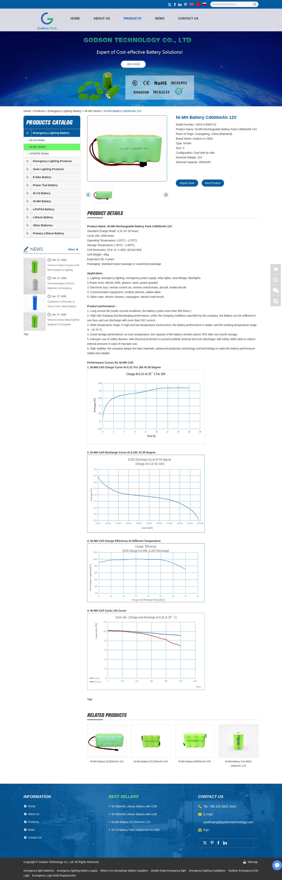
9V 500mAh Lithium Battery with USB (134, 814)
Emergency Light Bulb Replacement (54, 875)
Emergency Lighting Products (52, 161)
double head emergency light (169, 870)
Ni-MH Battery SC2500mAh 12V (107, 761)
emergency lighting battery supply (77, 870)
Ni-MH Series (93, 111)
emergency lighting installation (207, 870)
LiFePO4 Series (39, 153)
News (159, 18)
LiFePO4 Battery (43, 209)
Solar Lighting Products (48, 169)
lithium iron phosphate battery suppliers (124, 870)
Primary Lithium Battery (48, 233)
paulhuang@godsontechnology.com (228, 822)
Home (75, 18)
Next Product (213, 183)
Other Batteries (43, 225)
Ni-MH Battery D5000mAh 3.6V (194, 761)
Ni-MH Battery (42, 201)
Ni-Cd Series (37, 140)
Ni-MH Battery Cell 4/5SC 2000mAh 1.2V (238, 763)
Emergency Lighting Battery (65, 111)
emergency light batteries (39, 870)
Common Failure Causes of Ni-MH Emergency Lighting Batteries (64, 268)
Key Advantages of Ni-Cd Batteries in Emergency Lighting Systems (61, 286)
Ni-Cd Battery (41, 193)
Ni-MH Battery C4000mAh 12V (123, 111)
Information (37, 796)
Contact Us (188, 18)
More (71, 249)
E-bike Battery (42, 177)
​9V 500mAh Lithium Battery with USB (134, 806)
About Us (102, 18)
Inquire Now (187, 183)
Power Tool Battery (45, 185)
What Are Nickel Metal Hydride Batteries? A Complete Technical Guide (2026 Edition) (64, 323)
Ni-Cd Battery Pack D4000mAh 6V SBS (135, 829)
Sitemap (253, 862)
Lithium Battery (43, 217)
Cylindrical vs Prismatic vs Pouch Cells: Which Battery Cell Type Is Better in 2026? (62, 304)
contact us (210, 796)
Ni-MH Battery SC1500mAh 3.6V (151, 761)
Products (132, 18)
